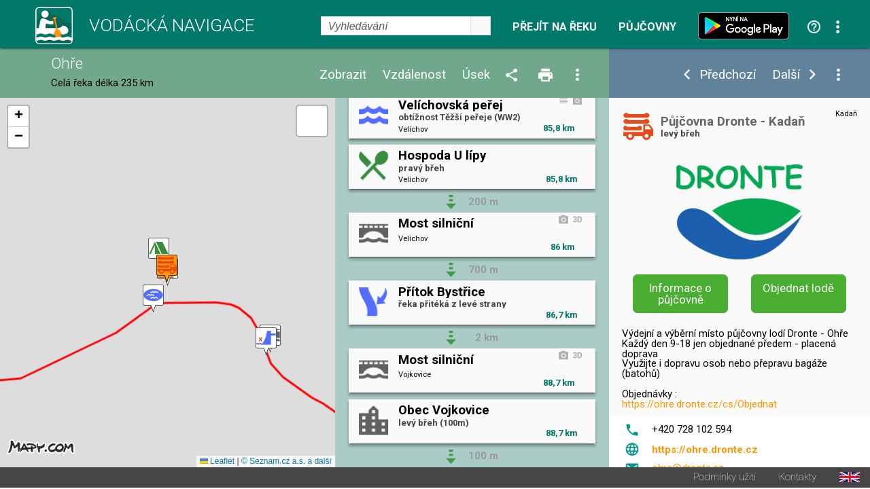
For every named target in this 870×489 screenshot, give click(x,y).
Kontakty (797, 478)
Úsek (476, 75)
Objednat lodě (798, 288)
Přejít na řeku (554, 27)
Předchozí (727, 75)
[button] (153, 299)
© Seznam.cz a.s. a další (286, 462)
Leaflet (217, 462)
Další (786, 75)
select (480, 26)
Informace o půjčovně (680, 293)
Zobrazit (342, 75)
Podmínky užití (724, 478)
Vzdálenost (414, 75)
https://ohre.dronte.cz (705, 449)
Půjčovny (647, 27)
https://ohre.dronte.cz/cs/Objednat (699, 404)
